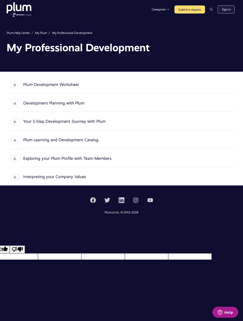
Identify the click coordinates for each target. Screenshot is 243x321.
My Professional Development (72, 33)
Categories (161, 9)
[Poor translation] (17, 249)
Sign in (226, 9)
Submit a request (189, 9)
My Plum (41, 33)
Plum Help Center (18, 33)
